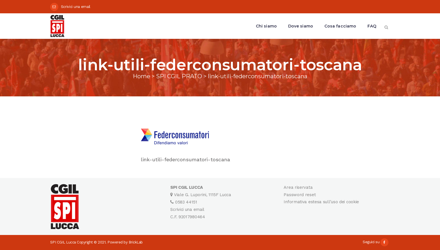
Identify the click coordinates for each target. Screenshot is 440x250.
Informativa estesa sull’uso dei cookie (321, 201)
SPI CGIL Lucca (63, 242)
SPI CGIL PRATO (179, 76)
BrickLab (136, 242)
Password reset (300, 194)
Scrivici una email (76, 7)
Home (141, 76)
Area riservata (298, 187)
